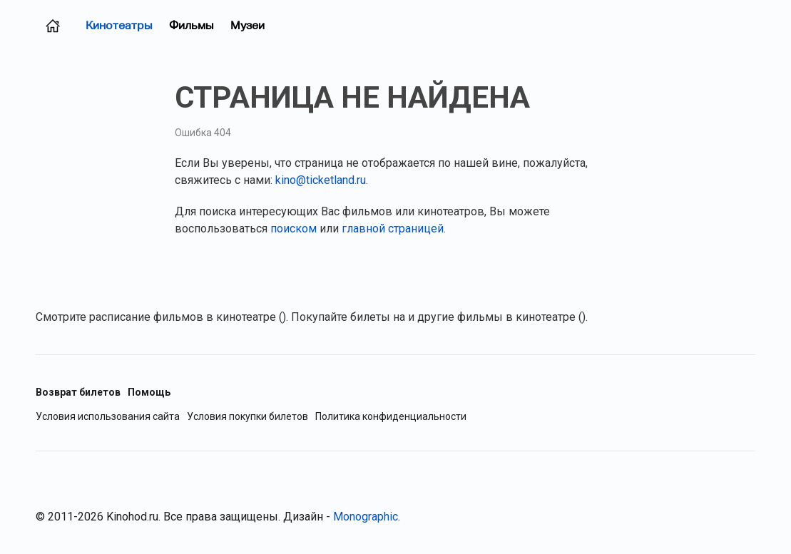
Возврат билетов (78, 392)
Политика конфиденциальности (390, 416)
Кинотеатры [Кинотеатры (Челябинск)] (119, 25)
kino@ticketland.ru (320, 180)
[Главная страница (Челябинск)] (53, 25)
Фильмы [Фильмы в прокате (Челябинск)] (191, 25)
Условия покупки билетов (247, 416)
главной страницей (393, 228)
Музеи (247, 25)
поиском (293, 228)
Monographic (365, 516)
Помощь (149, 392)
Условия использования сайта (108, 416)
